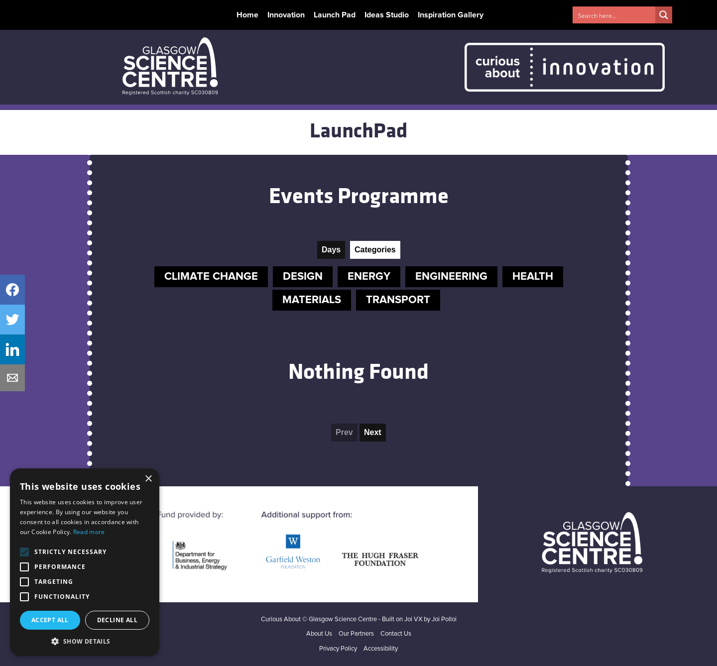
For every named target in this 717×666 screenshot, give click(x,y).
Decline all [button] (117, 620)
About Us (319, 634)
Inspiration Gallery (450, 15)
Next (372, 432)
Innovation (286, 15)
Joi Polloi (444, 619)
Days (331, 249)
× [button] (148, 479)
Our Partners (356, 634)
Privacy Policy (338, 649)
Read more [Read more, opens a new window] (89, 532)
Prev (344, 432)
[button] (84, 641)
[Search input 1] (614, 15)
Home (247, 15)
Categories (375, 249)
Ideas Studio (386, 15)
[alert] (84, 562)
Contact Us (395, 634)
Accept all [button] (50, 620)
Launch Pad (335, 15)
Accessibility (380, 649)
